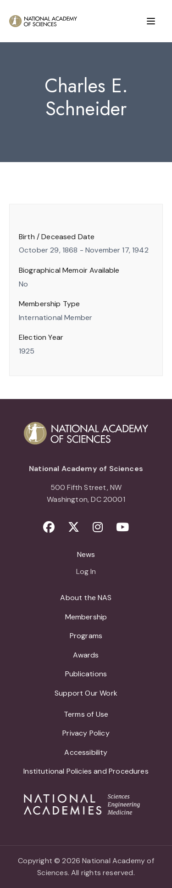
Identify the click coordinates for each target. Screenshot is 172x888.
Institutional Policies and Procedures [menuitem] (86, 771)
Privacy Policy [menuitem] (86, 733)
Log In (86, 572)
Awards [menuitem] (86, 655)
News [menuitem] (86, 554)
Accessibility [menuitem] (85, 752)
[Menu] (151, 21)
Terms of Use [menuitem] (86, 714)
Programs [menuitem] (86, 636)
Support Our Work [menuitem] (86, 693)
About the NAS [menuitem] (85, 597)
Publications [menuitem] (86, 674)
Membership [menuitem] (86, 617)
